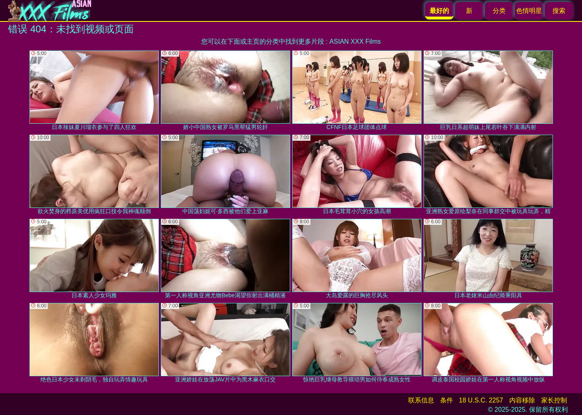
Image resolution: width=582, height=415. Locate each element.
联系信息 (421, 400)
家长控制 (554, 400)
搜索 (558, 10)
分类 (499, 10)
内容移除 (522, 400)
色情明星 (529, 10)
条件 (446, 400)
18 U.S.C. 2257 (481, 400)
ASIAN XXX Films (355, 41)
